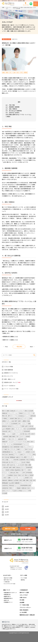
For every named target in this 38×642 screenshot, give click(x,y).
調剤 (16, 418)
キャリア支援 (24, 577)
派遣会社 (18, 467)
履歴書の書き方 (7, 596)
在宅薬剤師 (14, 423)
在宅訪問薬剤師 (31, 429)
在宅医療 (16, 480)
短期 (14, 467)
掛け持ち (11, 462)
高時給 (4, 421)
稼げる (27, 475)
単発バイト (19, 472)
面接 (8, 410)
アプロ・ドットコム (7, 444)
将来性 (15, 475)
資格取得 (8, 429)
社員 (11, 465)
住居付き (18, 457)
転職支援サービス (6, 441)
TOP (3, 7)
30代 (31, 477)
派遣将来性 (5, 485)
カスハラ (26, 413)
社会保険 (11, 483)
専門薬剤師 (29, 472)
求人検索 (27, 529)
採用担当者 (5, 462)
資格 (26, 465)
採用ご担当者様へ (24, 610)
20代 (23, 475)
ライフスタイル (6, 423)
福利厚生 (11, 454)
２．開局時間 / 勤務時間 (13, 107)
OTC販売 (4, 449)
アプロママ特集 (8, 366)
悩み (26, 434)
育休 (26, 449)
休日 (3, 459)
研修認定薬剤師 (18, 444)
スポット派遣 (10, 421)
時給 (3, 416)
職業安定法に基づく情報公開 (27, 615)
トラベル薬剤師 (26, 452)
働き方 (4, 410)
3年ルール (20, 423)
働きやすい (24, 470)
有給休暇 (16, 459)
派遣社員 (12, 410)
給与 (7, 454)
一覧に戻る (19, 346)
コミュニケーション (13, 413)
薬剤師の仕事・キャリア (11, 382)
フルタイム (25, 418)
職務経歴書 (5, 483)
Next (31, 346)
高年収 (9, 426)
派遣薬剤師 (22, 459)
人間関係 (24, 421)
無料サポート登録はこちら (10, 340)
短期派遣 (24, 488)
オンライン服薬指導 (18, 439)
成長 (19, 452)
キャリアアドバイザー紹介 (9, 583)
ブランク (17, 454)
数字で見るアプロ (8, 579)
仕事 (9, 431)
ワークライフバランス (17, 431)
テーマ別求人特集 (24, 605)
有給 (28, 488)
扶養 (7, 459)
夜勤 (28, 421)
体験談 (28, 462)
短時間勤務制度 (6, 452)
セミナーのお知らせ (9, 385)
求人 (9, 449)
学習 (27, 459)
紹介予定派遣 (5, 457)
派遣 (31, 480)
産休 (22, 454)
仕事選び (20, 490)
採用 (34, 480)
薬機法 (21, 413)
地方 (25, 429)
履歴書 (19, 488)
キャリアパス (16, 441)
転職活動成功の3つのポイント (10, 592)
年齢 (22, 447)
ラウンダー (30, 457)
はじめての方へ (7, 575)
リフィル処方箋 (20, 434)
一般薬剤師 (5, 436)
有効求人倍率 (5, 465)
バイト (22, 449)
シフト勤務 (27, 423)
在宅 (3, 490)
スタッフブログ (8, 8)
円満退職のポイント (8, 602)
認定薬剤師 (27, 431)
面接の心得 (6, 600)
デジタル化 (23, 441)
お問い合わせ (23, 597)
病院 (19, 421)
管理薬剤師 (29, 467)
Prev (6, 346)
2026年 (33, 452)
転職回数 (17, 483)
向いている (16, 465)
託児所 (22, 465)
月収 (11, 447)
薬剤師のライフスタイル (11, 373)
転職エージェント (6, 434)
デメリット (18, 462)
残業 (18, 449)
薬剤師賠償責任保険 (26, 485)
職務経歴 (12, 457)
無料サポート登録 (10, 529)
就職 (24, 480)
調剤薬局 (4, 426)
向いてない (14, 452)
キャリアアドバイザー (26, 483)
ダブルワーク (5, 472)
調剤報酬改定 (5, 447)
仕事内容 (30, 426)
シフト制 (32, 413)
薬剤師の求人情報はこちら (10, 336)
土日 (3, 429)
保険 (20, 480)
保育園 (12, 470)
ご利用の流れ (7, 581)
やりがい (13, 449)
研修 (31, 418)
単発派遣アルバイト (14, 485)
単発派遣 (4, 431)
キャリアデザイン (28, 447)
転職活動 (4, 480)
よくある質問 (23, 612)
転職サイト (5, 439)
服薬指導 (33, 416)
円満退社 (32, 459)
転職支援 (4, 413)
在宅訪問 (30, 410)
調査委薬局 (18, 470)
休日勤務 (4, 493)
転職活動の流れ (7, 594)
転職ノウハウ (6, 590)
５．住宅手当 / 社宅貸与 (13, 113)
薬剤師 (31, 475)
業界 (16, 421)
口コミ (23, 467)
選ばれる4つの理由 (8, 577)
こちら (7, 628)
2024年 (30, 449)
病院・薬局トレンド (9, 379)
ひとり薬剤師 (5, 470)
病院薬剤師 (16, 447)
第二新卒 (8, 416)
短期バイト (11, 477)
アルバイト (25, 444)
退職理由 (10, 480)
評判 (24, 472)
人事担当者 (5, 467)
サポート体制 (23, 575)
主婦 (14, 434)
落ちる (20, 418)
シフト (11, 459)
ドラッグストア (20, 410)
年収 (3, 454)
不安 (25, 439)
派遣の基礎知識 (8, 370)
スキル (32, 488)
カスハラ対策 (27, 490)
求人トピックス (8, 376)
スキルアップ (9, 490)
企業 (26, 426)
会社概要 (22, 602)
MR (29, 434)
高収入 (32, 441)
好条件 (33, 434)
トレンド (27, 416)
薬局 (28, 441)
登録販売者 (5, 488)
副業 (10, 467)
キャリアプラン (28, 454)
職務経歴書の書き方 (8, 598)
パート (14, 488)
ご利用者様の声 (24, 590)
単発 (19, 475)
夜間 (23, 426)
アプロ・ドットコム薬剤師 (21, 477)
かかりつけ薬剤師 (25, 436)
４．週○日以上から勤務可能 (14, 111)
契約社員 (12, 472)
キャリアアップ (17, 426)
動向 (26, 410)
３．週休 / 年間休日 (12, 109)
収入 (10, 439)
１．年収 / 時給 (11, 105)
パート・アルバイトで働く (11, 389)
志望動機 (10, 475)
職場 (14, 436)
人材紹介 (4, 477)
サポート (4, 475)
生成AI (15, 490)
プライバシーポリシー (25, 607)
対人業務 (24, 457)
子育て (17, 436)
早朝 (10, 488)
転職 (10, 436)
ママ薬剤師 (11, 418)
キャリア (13, 416)
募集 (27, 480)
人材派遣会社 (20, 416)
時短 (34, 454)
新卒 (29, 470)
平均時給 (4, 418)
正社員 (23, 462)
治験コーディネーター (17, 429)
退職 (29, 465)
